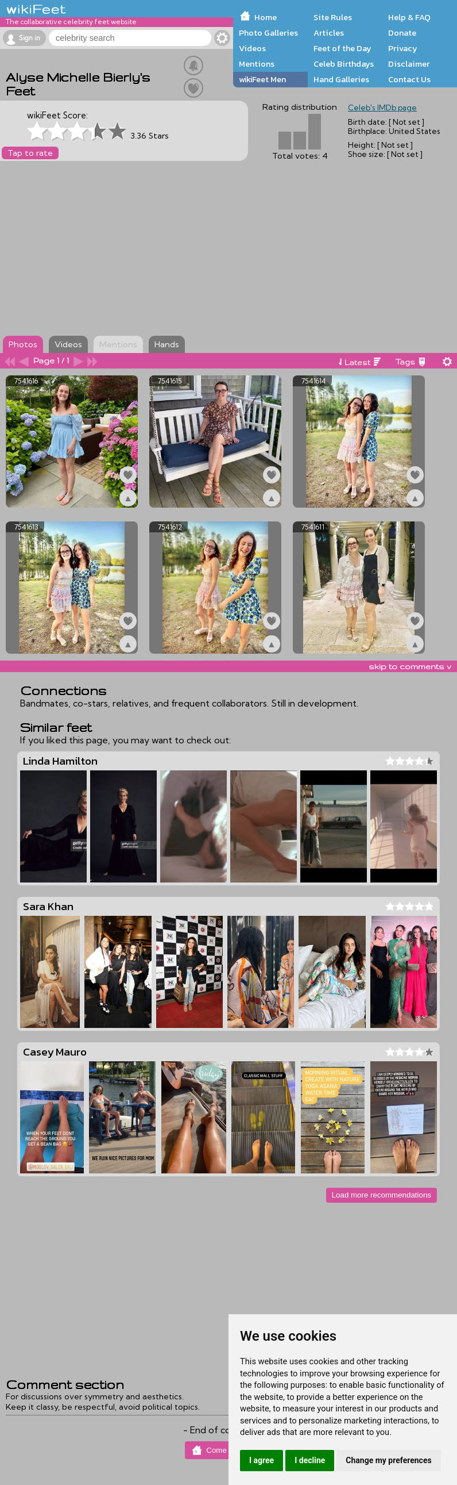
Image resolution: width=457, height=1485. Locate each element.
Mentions (256, 63)
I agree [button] (261, 1460)
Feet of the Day (342, 48)
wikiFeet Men (262, 79)
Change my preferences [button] (388, 1460)
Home (265, 17)
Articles (328, 32)
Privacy (402, 48)
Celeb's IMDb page (382, 107)
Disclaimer (408, 63)
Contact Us (409, 79)
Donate (402, 32)
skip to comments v (410, 666)
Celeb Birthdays (343, 63)
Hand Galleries (341, 79)
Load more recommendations (381, 1195)
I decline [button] (310, 1460)
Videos (252, 48)
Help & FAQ (409, 17)
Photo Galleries (268, 32)
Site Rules (332, 17)
